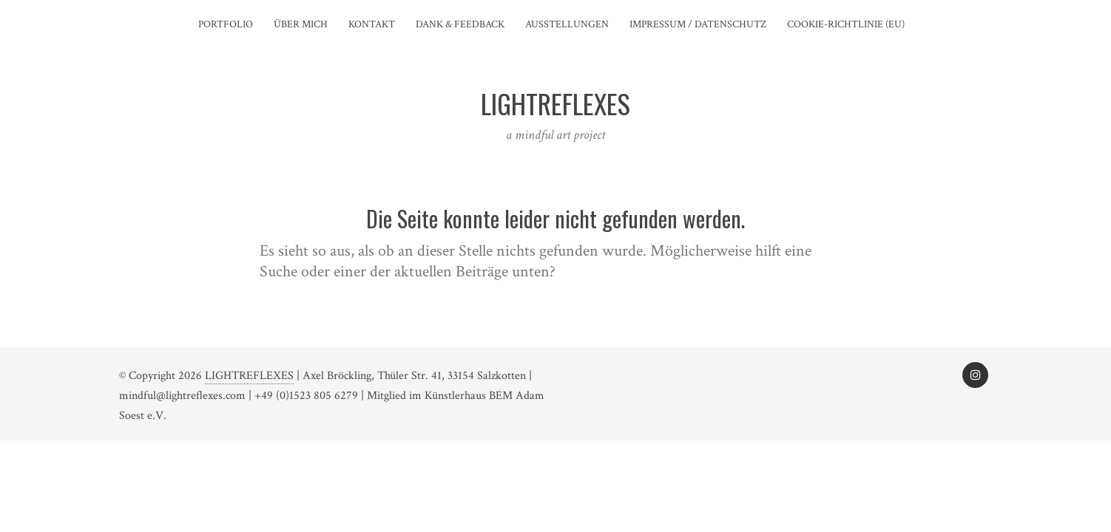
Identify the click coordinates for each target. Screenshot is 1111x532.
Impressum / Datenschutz (697, 24)
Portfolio (225, 24)
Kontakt (371, 24)
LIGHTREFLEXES (249, 375)
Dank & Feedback (460, 24)
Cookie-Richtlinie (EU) (846, 24)
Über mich (301, 24)
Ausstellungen (567, 24)
